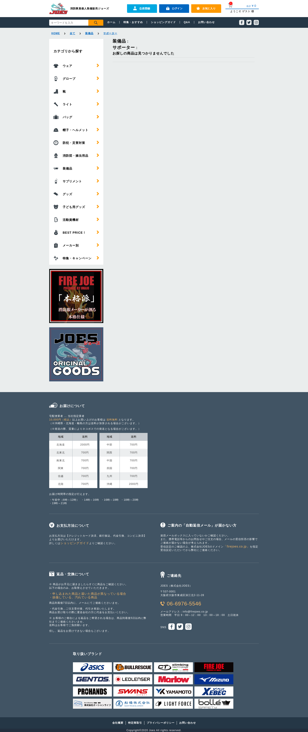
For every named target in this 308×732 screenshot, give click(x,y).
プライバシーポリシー (161, 722)
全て (72, 33)
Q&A (187, 22)
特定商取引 (135, 722)
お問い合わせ (206, 22)
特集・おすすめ (133, 22)
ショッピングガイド (163, 22)
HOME (55, 33)
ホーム (111, 22)
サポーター (110, 33)
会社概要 (117, 722)
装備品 (89, 33)
